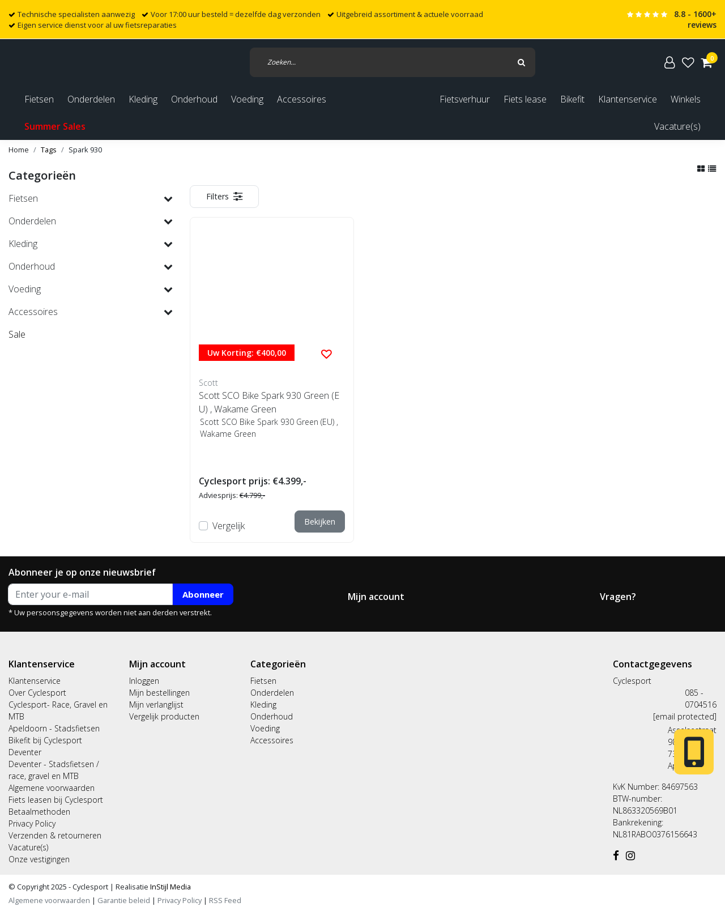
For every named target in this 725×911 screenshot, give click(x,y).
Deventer (24, 752)
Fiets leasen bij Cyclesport (55, 799)
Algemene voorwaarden (51, 787)
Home (18, 149)
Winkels (686, 99)
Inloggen (144, 680)
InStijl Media (169, 887)
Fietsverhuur (465, 99)
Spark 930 (85, 149)
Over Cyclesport (37, 692)
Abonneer (203, 594)
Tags (49, 149)
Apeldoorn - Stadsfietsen (54, 728)
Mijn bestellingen (159, 692)
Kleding (263, 704)
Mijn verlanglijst (156, 704)
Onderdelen (272, 692)
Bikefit (572, 99)
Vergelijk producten (164, 716)
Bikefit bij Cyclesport (45, 740)
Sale (16, 334)
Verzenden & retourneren (54, 835)
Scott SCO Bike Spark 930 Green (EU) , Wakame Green (269, 402)
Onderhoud (271, 716)
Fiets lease (525, 99)
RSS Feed (225, 900)
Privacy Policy (32, 823)
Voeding (265, 728)
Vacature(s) (677, 126)
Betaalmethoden (39, 811)
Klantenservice (627, 99)
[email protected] (685, 716)
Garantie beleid (124, 900)
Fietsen (263, 680)
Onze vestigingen (39, 859)
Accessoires (271, 740)
